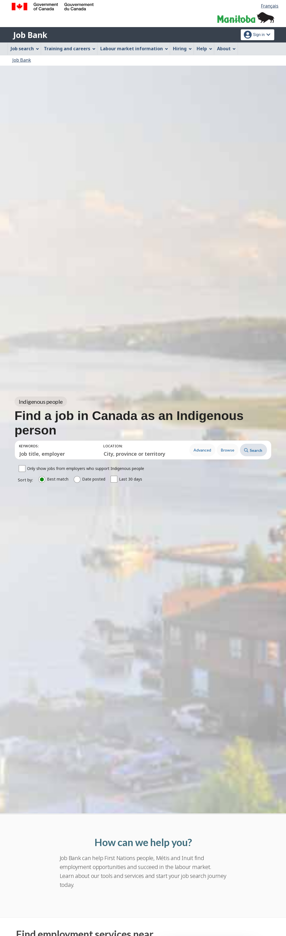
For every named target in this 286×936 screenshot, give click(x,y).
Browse (227, 450)
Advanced (202, 450)
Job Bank (30, 35)
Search (253, 450)
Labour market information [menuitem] (134, 49)
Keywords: (29, 446)
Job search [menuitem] (25, 49)
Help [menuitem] (204, 49)
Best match (57, 479)
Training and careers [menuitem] (70, 49)
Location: (113, 446)
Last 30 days (130, 479)
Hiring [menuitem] (182, 49)
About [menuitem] (226, 49)
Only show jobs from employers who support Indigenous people (85, 468)
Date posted (93, 479)
